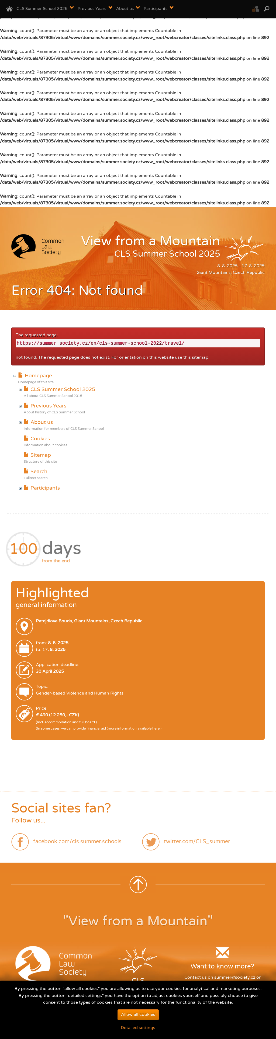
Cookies (37, 438)
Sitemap (37, 455)
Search (35, 471)
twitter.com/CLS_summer (197, 841)
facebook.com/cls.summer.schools (77, 841)
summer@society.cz (234, 977)
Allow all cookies (138, 1018)
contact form (230, 984)
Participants (42, 488)
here (156, 728)
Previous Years (45, 406)
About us (38, 422)
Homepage (35, 375)
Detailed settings (138, 1031)
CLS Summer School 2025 (59, 389)
